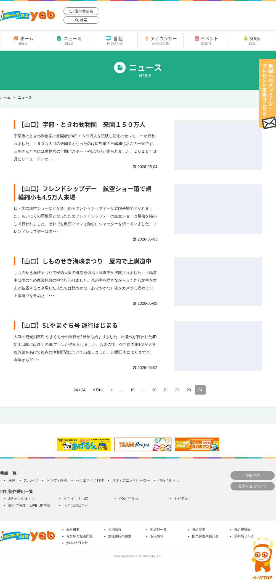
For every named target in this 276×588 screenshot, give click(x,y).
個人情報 (156, 536)
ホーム (23, 40)
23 (189, 390)
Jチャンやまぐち (21, 499)
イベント (206, 40)
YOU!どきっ (128, 499)
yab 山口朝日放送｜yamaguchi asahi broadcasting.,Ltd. (27, 15)
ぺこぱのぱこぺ (76, 505)
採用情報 (114, 530)
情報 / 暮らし (168, 480)
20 (154, 390)
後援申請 (252, 475)
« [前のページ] (112, 390)
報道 (11, 480)
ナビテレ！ (183, 499)
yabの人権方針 (77, 543)
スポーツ (31, 480)
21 (166, 390)
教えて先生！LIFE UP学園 (29, 505)
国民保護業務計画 (205, 536)
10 (132, 390)
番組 (114, 40)
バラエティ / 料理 (90, 480)
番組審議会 (242, 530)
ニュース (69, 40)
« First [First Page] (98, 390)
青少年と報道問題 (79, 536)
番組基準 (198, 530)
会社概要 (72, 530)
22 (177, 390)
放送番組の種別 (119, 536)
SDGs (252, 40)
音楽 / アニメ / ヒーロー (131, 480)
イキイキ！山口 (76, 499)
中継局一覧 (158, 530)
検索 (83, 20)
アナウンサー (160, 40)
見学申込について (252, 486)
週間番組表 (84, 11)
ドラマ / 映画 (56, 480)
